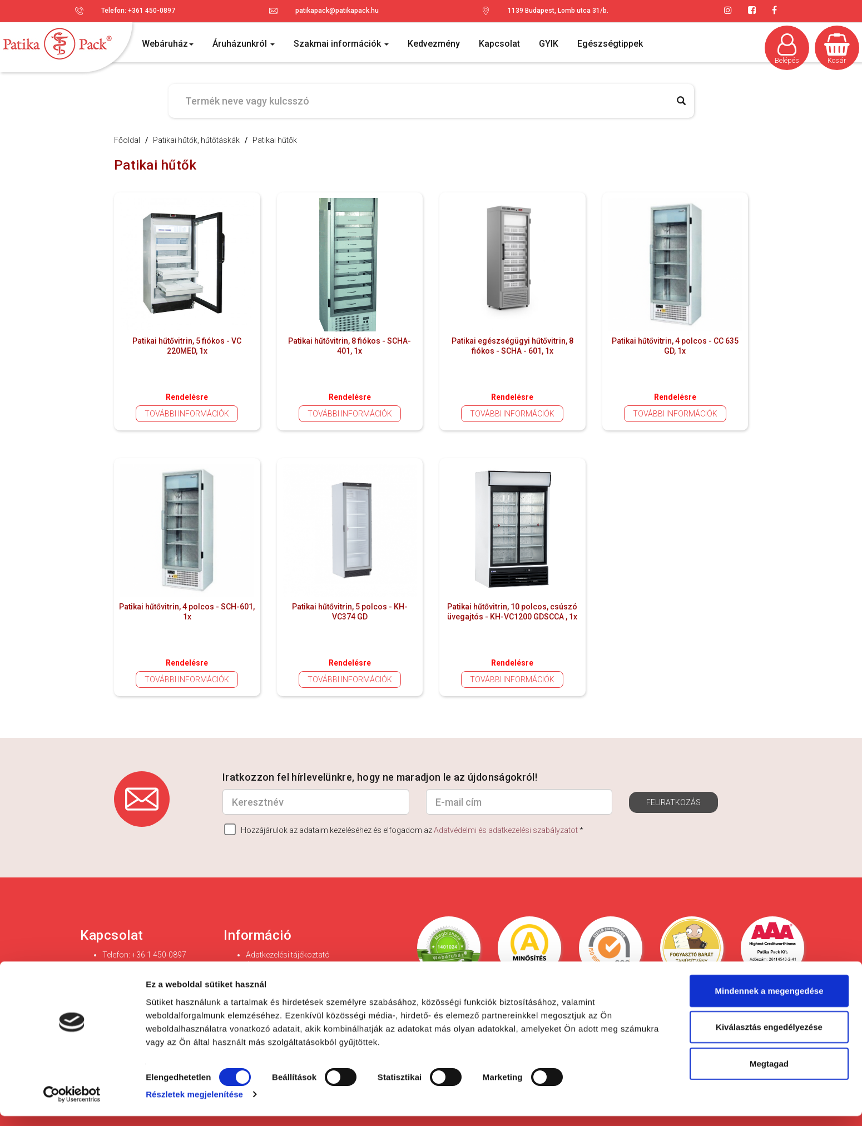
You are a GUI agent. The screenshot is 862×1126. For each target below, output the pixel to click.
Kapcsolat (499, 43)
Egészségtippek (610, 43)
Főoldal (127, 140)
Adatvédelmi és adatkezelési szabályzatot (506, 830)
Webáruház (168, 43)
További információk (187, 413)
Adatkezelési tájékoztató (288, 954)
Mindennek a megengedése (769, 1000)
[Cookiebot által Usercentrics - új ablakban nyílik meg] (72, 1104)
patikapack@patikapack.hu (337, 10)
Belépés (787, 49)
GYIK (548, 43)
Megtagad (769, 1073)
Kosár (837, 49)
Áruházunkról (243, 43)
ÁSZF (255, 965)
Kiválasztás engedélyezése (769, 1036)
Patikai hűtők (274, 140)
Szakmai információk (341, 43)
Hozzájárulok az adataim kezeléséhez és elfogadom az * (403, 829)
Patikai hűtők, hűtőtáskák (196, 140)
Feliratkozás (673, 802)
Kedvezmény (434, 43)
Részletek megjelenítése (194, 1104)
